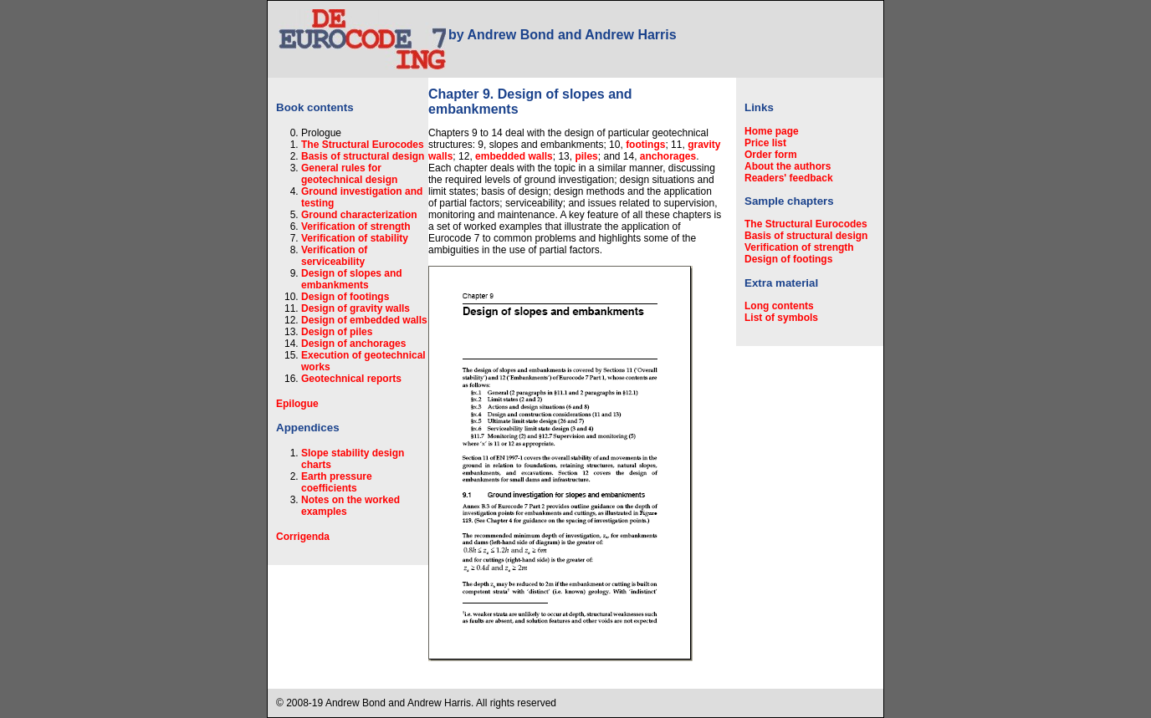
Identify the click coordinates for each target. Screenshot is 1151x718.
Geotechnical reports (351, 378)
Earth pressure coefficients (336, 482)
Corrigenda (303, 536)
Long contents (779, 306)
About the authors (787, 166)
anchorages (668, 156)
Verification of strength (356, 226)
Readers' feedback (788, 178)
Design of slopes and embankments (351, 279)
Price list (765, 143)
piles (586, 156)
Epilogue (297, 404)
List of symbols (781, 317)
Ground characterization (359, 215)
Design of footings (345, 297)
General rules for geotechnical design (349, 174)
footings (645, 144)
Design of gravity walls (355, 308)
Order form (770, 154)
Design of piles (336, 332)
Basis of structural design (362, 156)
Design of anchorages (353, 343)
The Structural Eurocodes (362, 144)
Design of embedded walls (364, 320)
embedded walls (514, 156)
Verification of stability (354, 238)
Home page (771, 131)
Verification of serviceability (334, 255)
